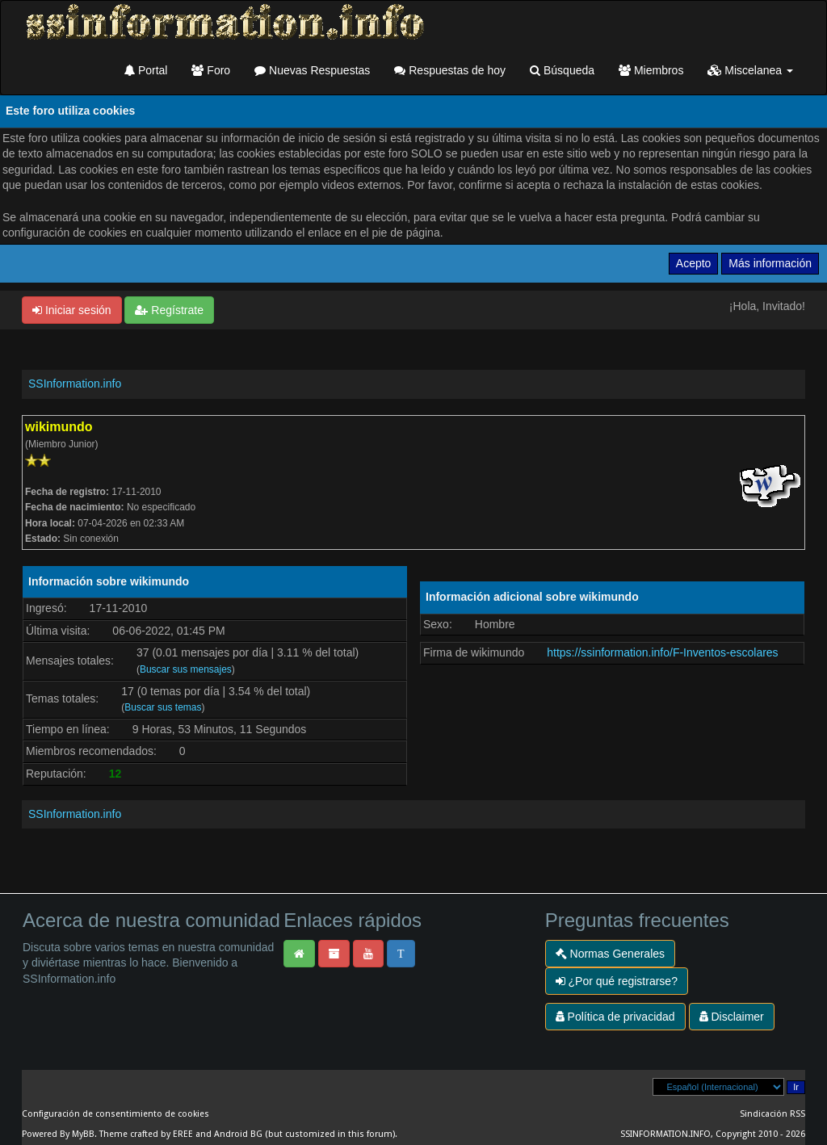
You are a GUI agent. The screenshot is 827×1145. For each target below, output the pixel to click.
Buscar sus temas (162, 707)
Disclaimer (731, 1016)
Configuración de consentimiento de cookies (115, 1114)
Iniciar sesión (71, 310)
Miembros (651, 70)
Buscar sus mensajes (186, 669)
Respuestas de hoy (450, 70)
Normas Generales (610, 953)
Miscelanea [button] (750, 70)
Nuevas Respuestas (312, 70)
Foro (210, 70)
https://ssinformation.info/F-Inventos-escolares (662, 652)
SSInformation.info (74, 383)
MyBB (83, 1134)
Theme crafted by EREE (146, 1134)
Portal (145, 70)
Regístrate (169, 310)
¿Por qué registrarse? (617, 981)
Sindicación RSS (772, 1114)
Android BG (238, 1134)
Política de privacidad (615, 1016)
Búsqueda (562, 70)
